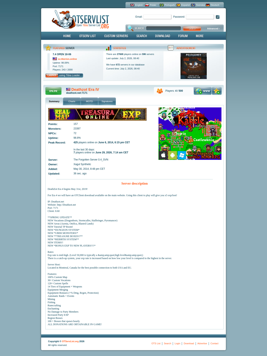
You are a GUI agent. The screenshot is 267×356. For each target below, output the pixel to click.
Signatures (107, 101)
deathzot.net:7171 (76, 92)
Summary (54, 101)
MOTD (89, 101)
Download (189, 343)
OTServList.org (70, 341)
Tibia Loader (73, 75)
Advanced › (213, 28)
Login (177, 343)
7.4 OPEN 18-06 (62, 54)
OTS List (155, 343)
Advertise (202, 343)
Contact (215, 343)
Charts (71, 101)
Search (167, 343)
